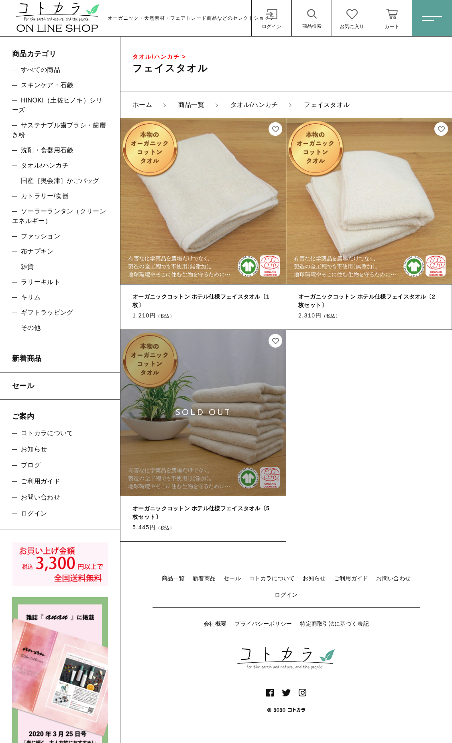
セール (232, 578)
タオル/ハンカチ (45, 165)
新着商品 (204, 578)
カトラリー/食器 (45, 195)
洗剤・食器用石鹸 (47, 150)
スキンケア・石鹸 (47, 85)
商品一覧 (173, 578)
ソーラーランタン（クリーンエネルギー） (59, 216)
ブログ (31, 465)
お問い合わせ (393, 578)
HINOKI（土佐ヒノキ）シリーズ (57, 105)
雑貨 (27, 266)
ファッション (40, 236)
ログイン (286, 595)
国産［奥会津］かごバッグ (60, 180)
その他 (31, 327)
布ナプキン (37, 251)
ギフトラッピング (47, 312)
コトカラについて (272, 578)
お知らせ (314, 578)
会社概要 (215, 623)
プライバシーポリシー (263, 623)
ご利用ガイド (351, 578)
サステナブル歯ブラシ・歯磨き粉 (59, 130)
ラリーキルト (40, 281)
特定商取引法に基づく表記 (334, 623)
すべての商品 (40, 69)
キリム (31, 297)
